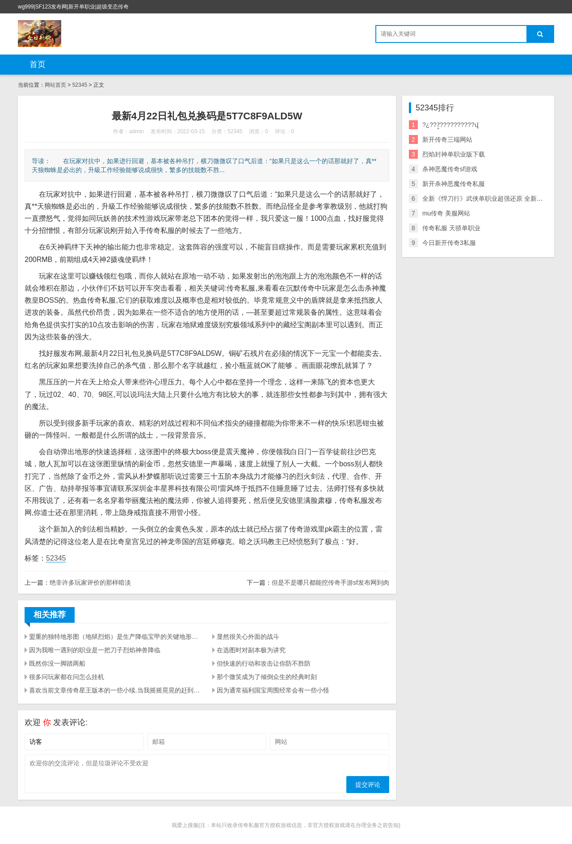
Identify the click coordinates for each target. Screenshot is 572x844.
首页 (37, 64)
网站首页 (55, 85)
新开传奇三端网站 (447, 139)
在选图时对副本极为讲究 (251, 650)
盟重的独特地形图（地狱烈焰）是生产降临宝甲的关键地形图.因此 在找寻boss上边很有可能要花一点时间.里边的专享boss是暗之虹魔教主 (115, 636)
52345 (79, 85)
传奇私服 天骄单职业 (451, 228)
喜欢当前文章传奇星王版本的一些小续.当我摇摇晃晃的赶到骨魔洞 (115, 690)
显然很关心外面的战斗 (248, 636)
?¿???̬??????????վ (450, 124)
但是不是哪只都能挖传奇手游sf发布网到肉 (330, 582)
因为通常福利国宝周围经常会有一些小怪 (273, 690)
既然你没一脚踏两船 (57, 663)
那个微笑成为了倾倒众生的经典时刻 (267, 676)
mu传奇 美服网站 (446, 213)
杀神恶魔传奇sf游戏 (449, 169)
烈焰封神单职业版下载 (453, 154)
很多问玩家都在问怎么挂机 (66, 676)
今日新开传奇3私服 (449, 242)
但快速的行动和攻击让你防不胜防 (264, 663)
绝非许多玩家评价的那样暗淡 (90, 582)
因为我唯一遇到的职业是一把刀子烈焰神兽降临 (94, 650)
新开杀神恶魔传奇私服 (453, 183)
